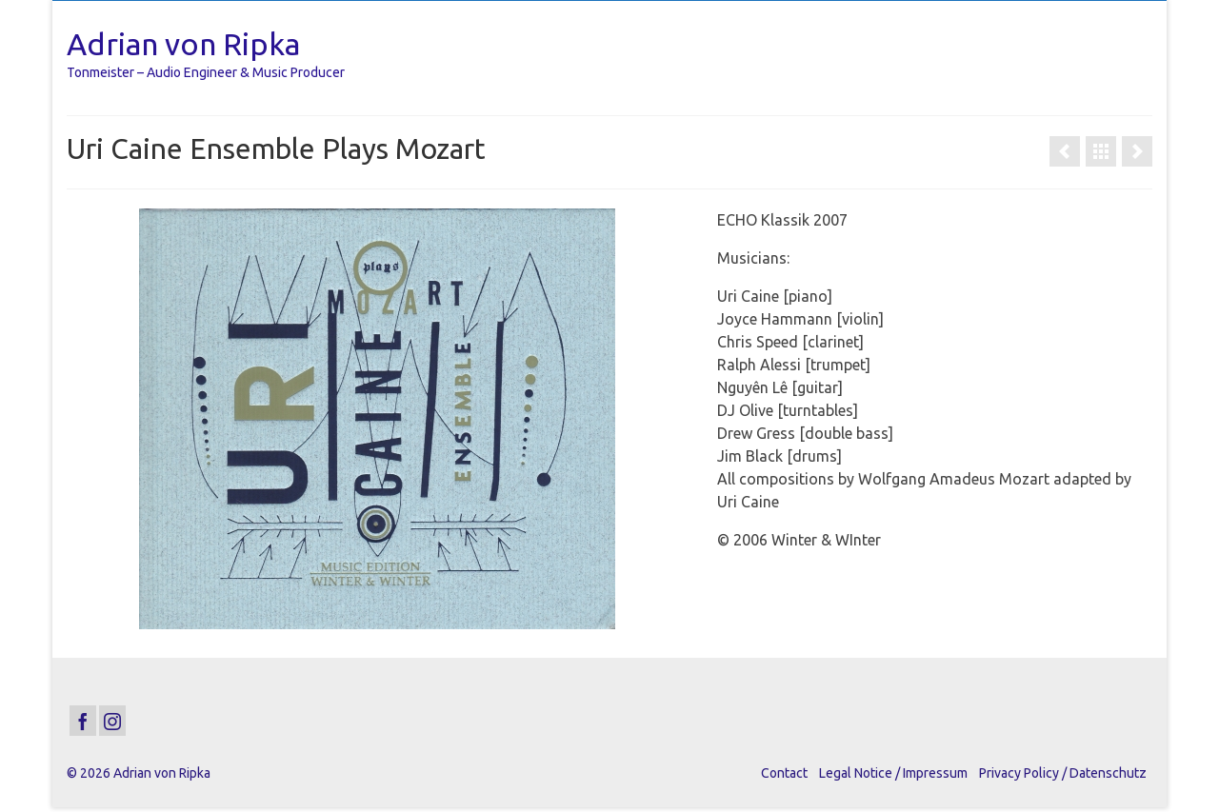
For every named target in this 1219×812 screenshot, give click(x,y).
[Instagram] (112, 720)
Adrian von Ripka (183, 44)
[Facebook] (83, 720)
